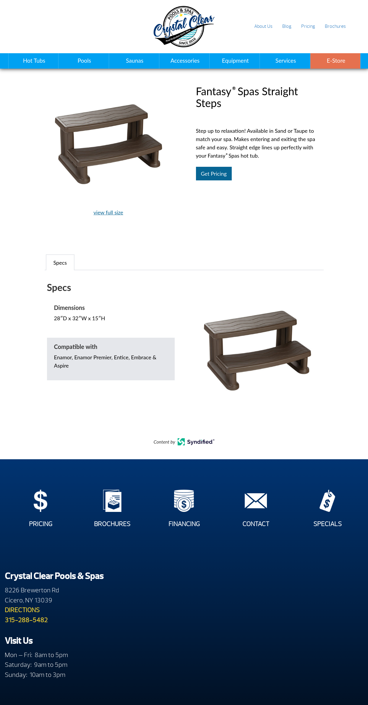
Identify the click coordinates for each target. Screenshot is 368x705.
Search (356, 26)
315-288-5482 (26, 625)
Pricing (308, 26)
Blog (286, 26)
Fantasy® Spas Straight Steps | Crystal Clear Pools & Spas (184, 26)
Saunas (134, 60)
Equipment (235, 60)
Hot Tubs (34, 60)
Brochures (335, 26)
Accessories (185, 60)
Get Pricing (214, 173)
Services (285, 60)
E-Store (336, 60)
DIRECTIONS (22, 615)
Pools (84, 60)
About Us (263, 26)
